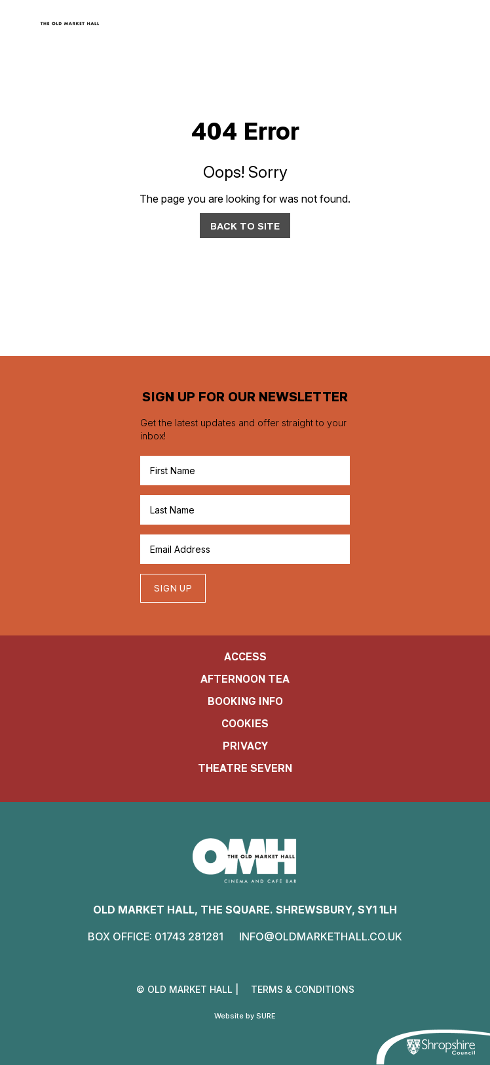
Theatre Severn (245, 767)
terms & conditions (302, 989)
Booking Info (245, 701)
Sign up (173, 587)
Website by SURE (245, 1015)
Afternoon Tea (245, 678)
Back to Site (245, 225)
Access (245, 656)
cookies (245, 723)
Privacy (245, 745)
